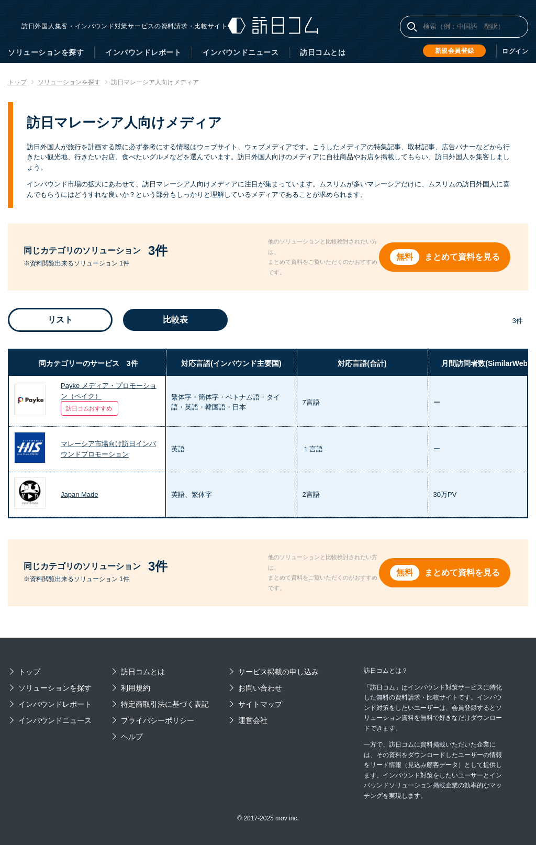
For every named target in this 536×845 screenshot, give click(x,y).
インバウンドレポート (143, 52)
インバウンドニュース (240, 52)
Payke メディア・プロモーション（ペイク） (109, 391)
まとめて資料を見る (463, 256)
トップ (29, 672)
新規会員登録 (454, 50)
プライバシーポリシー (157, 720)
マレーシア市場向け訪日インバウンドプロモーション (108, 449)
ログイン (515, 51)
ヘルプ (132, 736)
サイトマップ (260, 704)
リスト (60, 319)
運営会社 (252, 720)
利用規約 (135, 688)
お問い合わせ (260, 688)
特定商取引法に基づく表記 (165, 704)
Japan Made (79, 494)
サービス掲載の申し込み (278, 672)
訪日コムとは (322, 52)
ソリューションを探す (46, 52)
